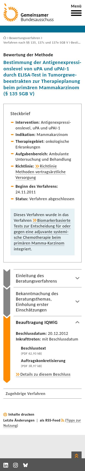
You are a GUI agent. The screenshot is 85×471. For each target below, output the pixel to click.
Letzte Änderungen (19, 420)
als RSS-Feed (50, 420)
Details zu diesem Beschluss (45, 374)
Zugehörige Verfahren (26, 393)
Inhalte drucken (21, 414)
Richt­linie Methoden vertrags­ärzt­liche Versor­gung (41, 172)
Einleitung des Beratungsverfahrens (36, 278)
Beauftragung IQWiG (37, 322)
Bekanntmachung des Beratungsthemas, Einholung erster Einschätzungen (37, 302)
